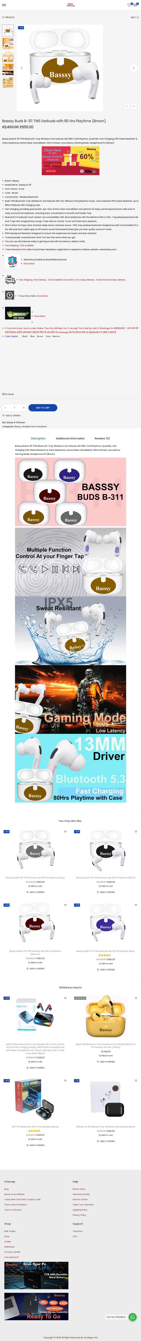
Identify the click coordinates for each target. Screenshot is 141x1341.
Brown (40, 336)
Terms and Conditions (15, 1204)
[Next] (133, 68)
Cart (75, 1236)
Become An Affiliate (14, 1194)
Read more (106, 1055)
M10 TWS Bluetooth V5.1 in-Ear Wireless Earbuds (35, 1126)
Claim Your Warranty (83, 1204)
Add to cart (43, 407)
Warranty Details (81, 1194)
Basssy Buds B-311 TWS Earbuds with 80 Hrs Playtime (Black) (106, 877)
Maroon (56, 336)
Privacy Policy (79, 1214)
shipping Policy (80, 1209)
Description (39, 438)
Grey (48, 336)
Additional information (70, 438)
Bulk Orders (10, 1231)
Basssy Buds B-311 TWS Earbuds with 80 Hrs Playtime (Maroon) (35, 952)
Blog (6, 1188)
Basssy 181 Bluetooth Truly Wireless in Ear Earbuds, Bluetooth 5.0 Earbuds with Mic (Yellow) (106, 1046)
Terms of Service (13, 1209)
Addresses (9, 1246)
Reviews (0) (101, 438)
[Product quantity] (14, 408)
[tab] (39, 438)
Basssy (17, 426)
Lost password (11, 1257)
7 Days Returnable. (33, 295)
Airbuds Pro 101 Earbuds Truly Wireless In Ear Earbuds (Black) (105, 1126)
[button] (11, 416)
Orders (7, 1241)
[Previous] (21, 68)
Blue (32, 336)
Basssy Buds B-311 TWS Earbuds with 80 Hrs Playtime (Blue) (105, 951)
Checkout (78, 1231)
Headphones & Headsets (34, 426)
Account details (12, 1251)
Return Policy (79, 1188)
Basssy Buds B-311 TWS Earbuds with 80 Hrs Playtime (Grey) (35, 877)
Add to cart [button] (35, 885)
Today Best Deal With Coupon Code (22, 1199)
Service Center (80, 1199)
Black (25, 336)
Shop (6, 1236)
